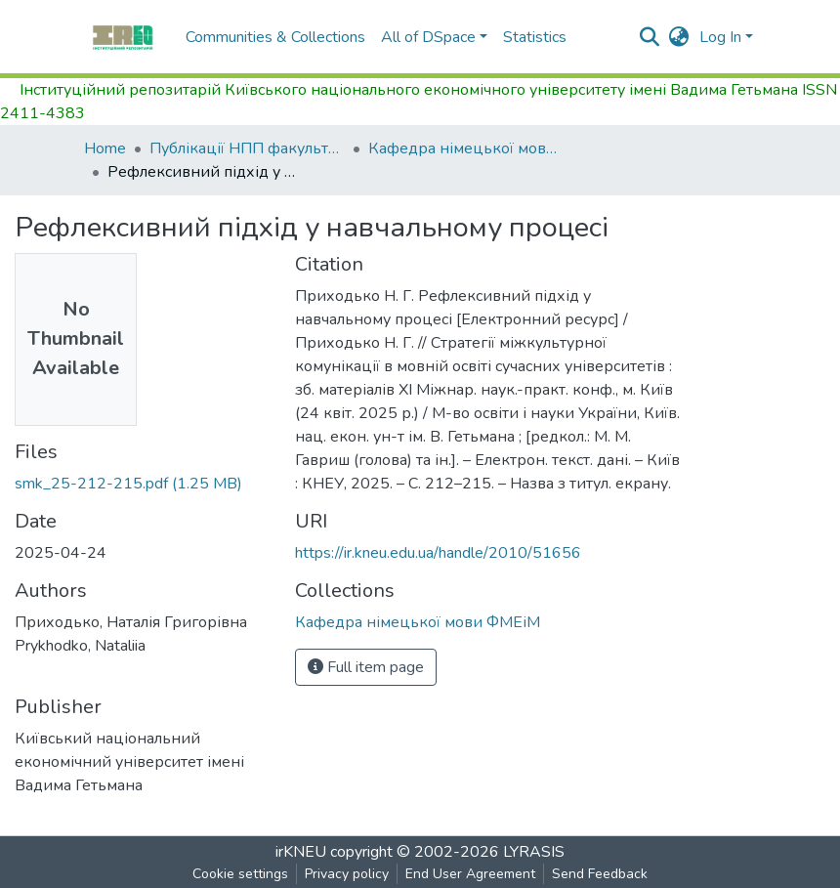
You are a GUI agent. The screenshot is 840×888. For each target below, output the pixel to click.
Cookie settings (240, 874)
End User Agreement (470, 874)
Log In (720, 37)
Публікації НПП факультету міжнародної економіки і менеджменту (247, 148)
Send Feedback (600, 874)
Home (105, 148)
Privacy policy (347, 874)
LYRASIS (534, 852)
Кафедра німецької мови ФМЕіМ (466, 148)
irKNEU (300, 852)
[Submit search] (650, 37)
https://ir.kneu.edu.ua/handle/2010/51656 (438, 553)
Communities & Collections (275, 37)
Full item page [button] (366, 667)
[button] (679, 37)
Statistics (535, 37)
